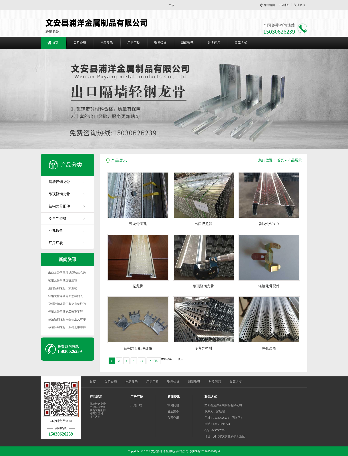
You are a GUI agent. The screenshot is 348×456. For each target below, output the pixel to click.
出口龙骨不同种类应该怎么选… (68, 272)
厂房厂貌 (133, 42)
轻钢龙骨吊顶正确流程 (62, 280)
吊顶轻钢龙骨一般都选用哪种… (68, 327)
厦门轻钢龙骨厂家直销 (62, 288)
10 (141, 360)
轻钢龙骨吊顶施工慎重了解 (65, 311)
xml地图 (284, 5)
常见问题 (214, 42)
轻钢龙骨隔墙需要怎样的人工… (68, 296)
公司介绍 (80, 42)
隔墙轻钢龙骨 (59, 182)
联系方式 (241, 42)
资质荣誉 (160, 42)
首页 (55, 42)
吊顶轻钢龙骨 (59, 194)
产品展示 (106, 42)
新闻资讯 (187, 42)
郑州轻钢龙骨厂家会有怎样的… (68, 303)
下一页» (153, 360)
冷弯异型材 (57, 218)
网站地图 (269, 5)
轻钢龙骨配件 (59, 206)
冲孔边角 (56, 231)
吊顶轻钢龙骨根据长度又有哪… (68, 319)
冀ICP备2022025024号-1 (205, 451)
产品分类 (71, 165)
